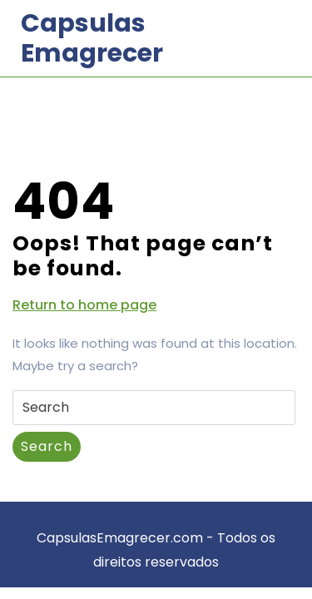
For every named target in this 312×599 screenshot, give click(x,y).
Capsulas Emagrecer (92, 38)
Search (46, 446)
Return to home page (84, 305)
